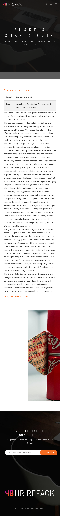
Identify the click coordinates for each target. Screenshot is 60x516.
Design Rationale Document (16, 296)
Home (7, 41)
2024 (40, 41)
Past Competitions (24, 41)
